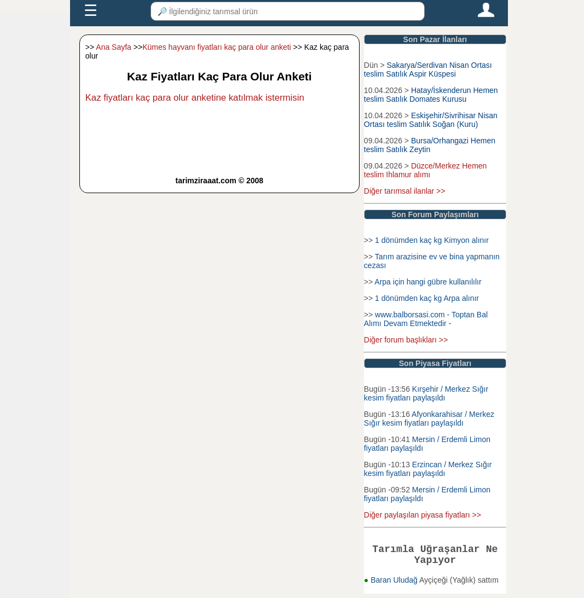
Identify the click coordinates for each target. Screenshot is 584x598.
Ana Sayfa (113, 47)
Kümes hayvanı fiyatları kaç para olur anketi (216, 47)
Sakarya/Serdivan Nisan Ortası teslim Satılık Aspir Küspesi (428, 69)
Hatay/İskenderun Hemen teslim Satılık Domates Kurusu (431, 94)
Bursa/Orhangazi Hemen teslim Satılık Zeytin (429, 145)
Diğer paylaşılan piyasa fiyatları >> (422, 514)
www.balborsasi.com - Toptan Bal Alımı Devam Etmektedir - (426, 319)
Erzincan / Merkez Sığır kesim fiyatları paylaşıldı (428, 469)
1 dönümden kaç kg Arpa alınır (427, 298)
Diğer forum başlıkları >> (406, 339)
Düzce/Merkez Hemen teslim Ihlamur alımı (425, 170)
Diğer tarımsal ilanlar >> (405, 191)
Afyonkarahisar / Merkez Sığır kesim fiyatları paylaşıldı (429, 418)
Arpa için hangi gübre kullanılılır (427, 281)
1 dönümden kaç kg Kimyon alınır (432, 240)
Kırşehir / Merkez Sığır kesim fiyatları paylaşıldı (426, 393)
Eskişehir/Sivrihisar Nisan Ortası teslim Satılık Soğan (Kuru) (431, 120)
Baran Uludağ (395, 584)
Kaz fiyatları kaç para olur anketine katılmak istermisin (194, 97)
